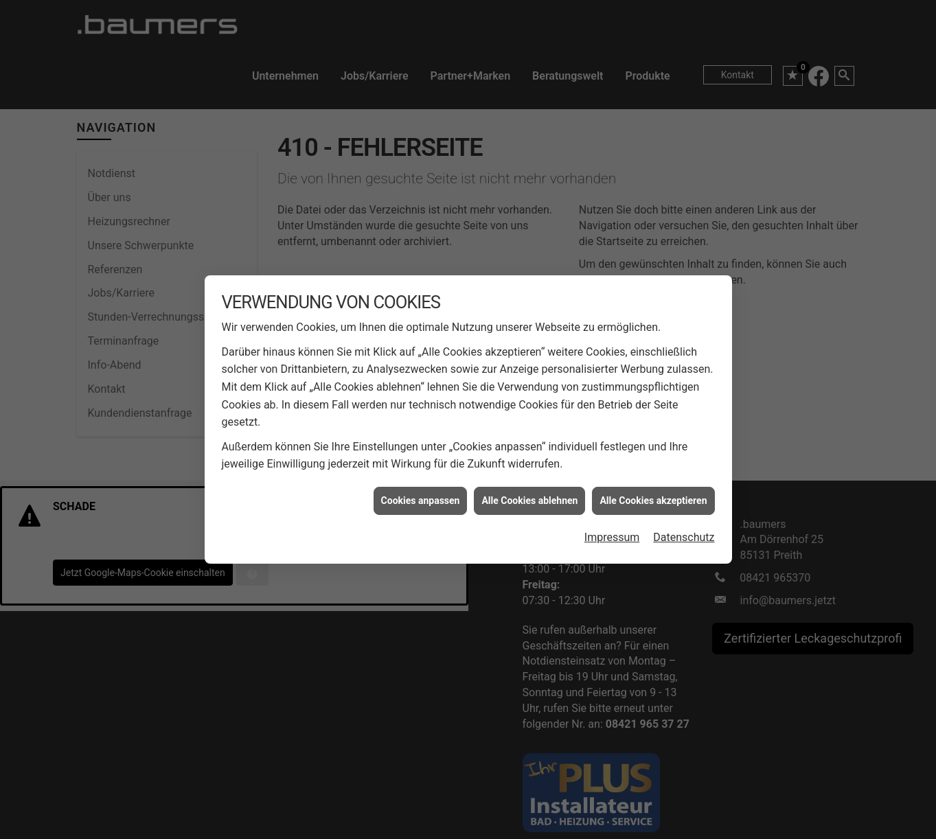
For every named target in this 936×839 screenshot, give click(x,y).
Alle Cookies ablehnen (529, 473)
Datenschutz (683, 510)
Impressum (612, 510)
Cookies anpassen (420, 473)
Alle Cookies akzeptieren (653, 473)
